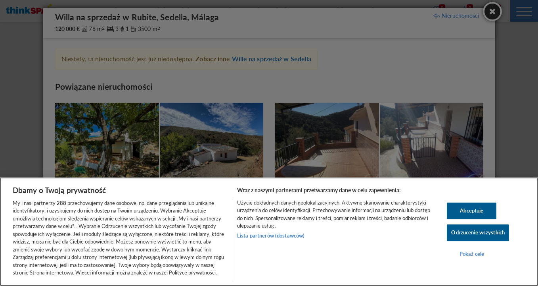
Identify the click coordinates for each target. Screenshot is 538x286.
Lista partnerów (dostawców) (271, 235)
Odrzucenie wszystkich (478, 232)
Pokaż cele (472, 254)
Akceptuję (471, 211)
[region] (269, 232)
